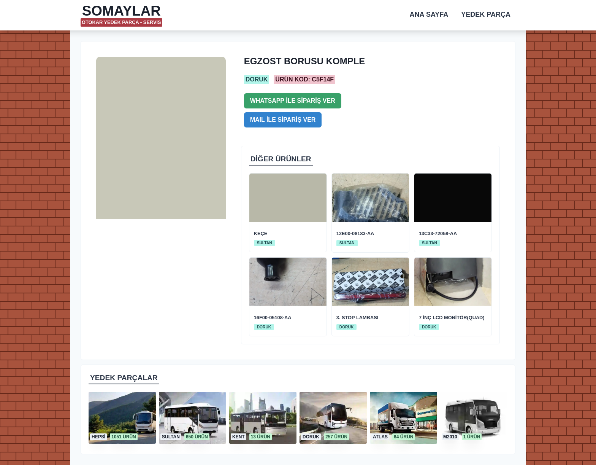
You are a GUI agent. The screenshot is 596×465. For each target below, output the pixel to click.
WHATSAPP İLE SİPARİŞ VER (292, 100)
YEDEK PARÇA (485, 14)
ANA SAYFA (429, 14)
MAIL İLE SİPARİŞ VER (283, 119)
